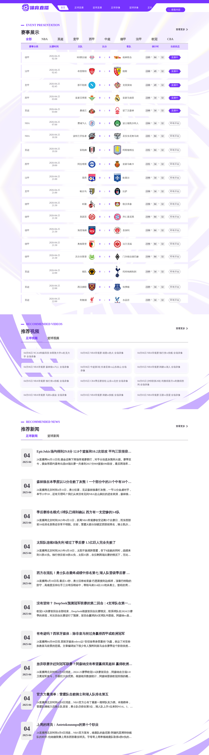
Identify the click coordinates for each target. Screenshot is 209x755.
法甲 (139, 39)
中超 (107, 39)
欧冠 (154, 39)
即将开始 (174, 123)
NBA (44, 39)
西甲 (92, 39)
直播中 (174, 57)
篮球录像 (133, 7)
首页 (63, 7)
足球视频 (32, 338)
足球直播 (79, 7)
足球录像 (115, 7)
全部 (29, 39)
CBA (170, 39)
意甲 (76, 39)
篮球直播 (97, 7)
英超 (60, 39)
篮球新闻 (53, 436)
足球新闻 (32, 436)
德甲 (123, 39)
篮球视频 (53, 338)
